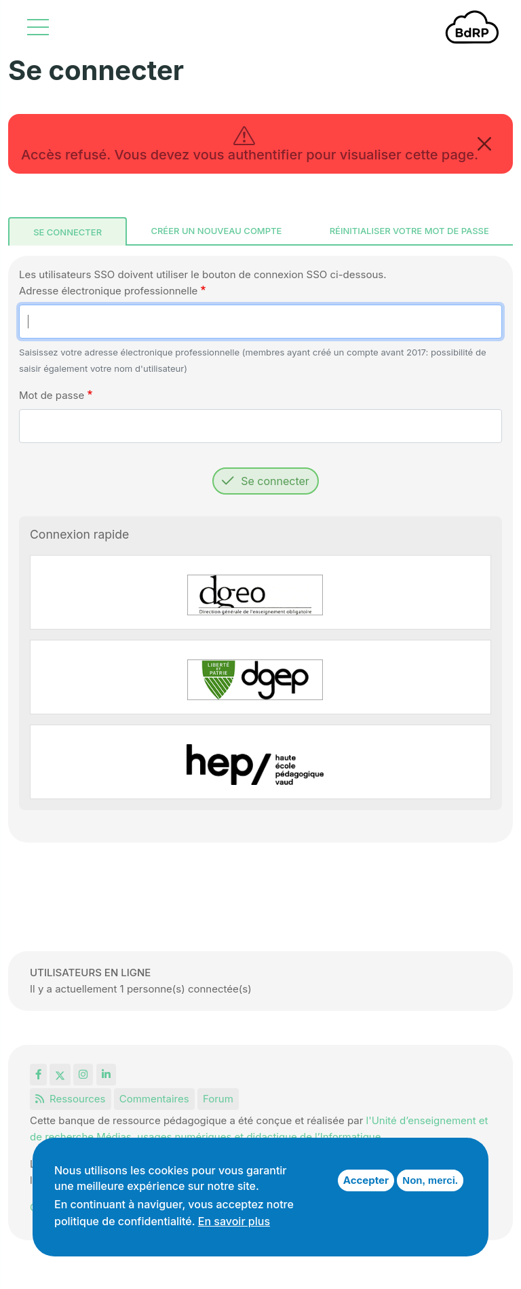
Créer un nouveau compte (216, 230)
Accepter (366, 1180)
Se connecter (67, 232)
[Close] (484, 144)
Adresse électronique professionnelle (108, 290)
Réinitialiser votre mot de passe (409, 230)
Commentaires (154, 1098)
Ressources (70, 1098)
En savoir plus (234, 1221)
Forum (218, 1098)
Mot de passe (51, 395)
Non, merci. (430, 1180)
